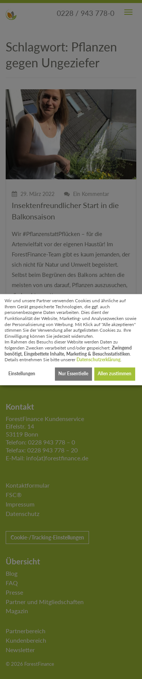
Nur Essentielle (73, 374)
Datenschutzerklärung (98, 360)
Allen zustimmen (114, 374)
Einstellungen (21, 374)
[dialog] (71, 339)
